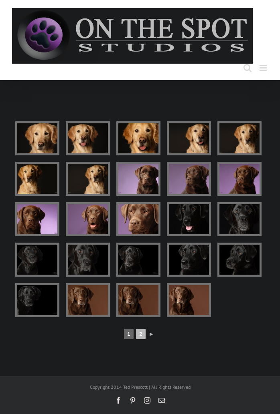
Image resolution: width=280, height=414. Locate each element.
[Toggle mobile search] (247, 68)
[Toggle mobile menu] (264, 68)
